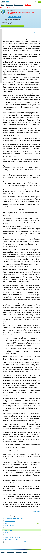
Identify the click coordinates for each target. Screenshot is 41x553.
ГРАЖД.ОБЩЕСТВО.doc (11, 535)
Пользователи (18, 5)
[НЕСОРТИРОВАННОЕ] (14, 17)
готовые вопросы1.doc (10, 528)
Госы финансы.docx (10, 521)
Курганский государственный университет (20, 14)
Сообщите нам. (11, 13)
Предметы (9, 5)
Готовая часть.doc (9, 525)
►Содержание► (1, 55)
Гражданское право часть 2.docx (13, 537)
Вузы (2, 5)
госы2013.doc (8, 523)
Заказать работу (8, 7)
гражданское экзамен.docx (11, 539)
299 (38, 523)
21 (38, 535)
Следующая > (35, 32)
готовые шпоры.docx (10, 530)
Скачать (12, 26)
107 (38, 528)
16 (38, 530)
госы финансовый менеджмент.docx (14, 518)
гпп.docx (7, 532)
